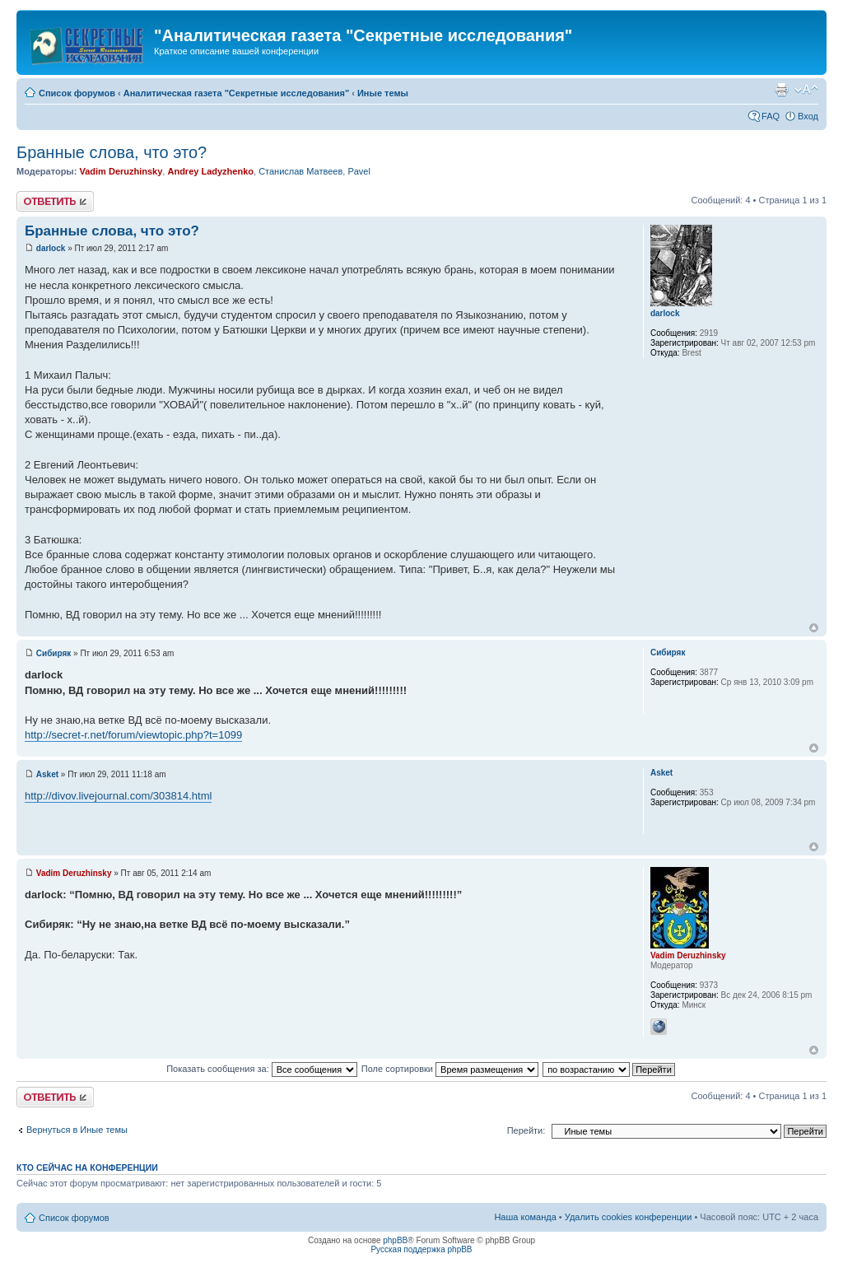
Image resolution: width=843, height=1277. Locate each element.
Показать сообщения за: (261, 1069)
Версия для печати (781, 89)
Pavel (358, 171)
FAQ (770, 116)
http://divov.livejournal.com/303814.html (118, 796)
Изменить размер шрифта (806, 89)
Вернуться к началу (813, 627)
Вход (808, 116)
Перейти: (526, 1130)
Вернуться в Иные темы (77, 1130)
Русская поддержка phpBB (421, 1249)
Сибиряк (54, 653)
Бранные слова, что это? (111, 152)
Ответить (55, 201)
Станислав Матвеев (300, 171)
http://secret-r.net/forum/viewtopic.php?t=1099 (133, 735)
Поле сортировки (449, 1069)
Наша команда (525, 1217)
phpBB (395, 1240)
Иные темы (382, 93)
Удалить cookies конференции (628, 1217)
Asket (47, 774)
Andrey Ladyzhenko (210, 171)
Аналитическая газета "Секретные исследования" (236, 93)
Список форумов (77, 93)
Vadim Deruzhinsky (120, 171)
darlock (51, 248)
